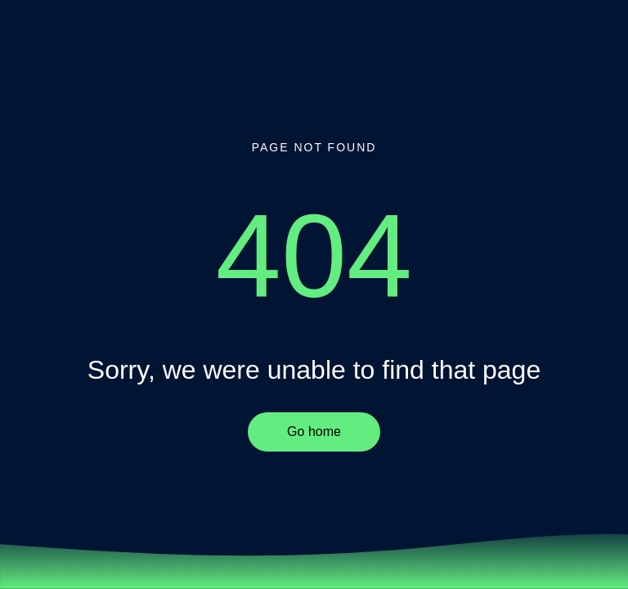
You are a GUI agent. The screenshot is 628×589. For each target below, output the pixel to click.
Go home (314, 431)
